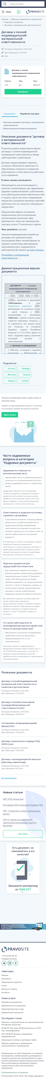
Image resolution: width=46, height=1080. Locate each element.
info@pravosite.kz (9, 958)
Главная (4, 19)
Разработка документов (11, 1002)
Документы (6, 978)
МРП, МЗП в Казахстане (13, 799)
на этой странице (35, 249)
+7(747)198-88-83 (9, 956)
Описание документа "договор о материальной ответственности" (23, 123)
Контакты (5, 992)
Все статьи (23, 834)
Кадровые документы (13, 22)
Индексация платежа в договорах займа (18, 1040)
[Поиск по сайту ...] (26, 4)
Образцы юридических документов (26, 19)
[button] (4, 869)
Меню (8, 12)
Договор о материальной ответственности (22, 25)
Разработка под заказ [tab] (29, 113)
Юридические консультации (13, 1005)
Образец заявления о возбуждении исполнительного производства (16, 1044)
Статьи (4, 985)
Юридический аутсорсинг (12, 1012)
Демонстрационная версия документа (19, 128)
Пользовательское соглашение (14, 1072)
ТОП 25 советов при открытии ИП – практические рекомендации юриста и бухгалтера (20, 823)
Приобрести (23, 91)
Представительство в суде (12, 1009)
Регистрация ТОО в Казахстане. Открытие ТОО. (23, 805)
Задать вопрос (9, 414)
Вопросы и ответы (9, 989)
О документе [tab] (9, 113)
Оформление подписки (11, 982)
